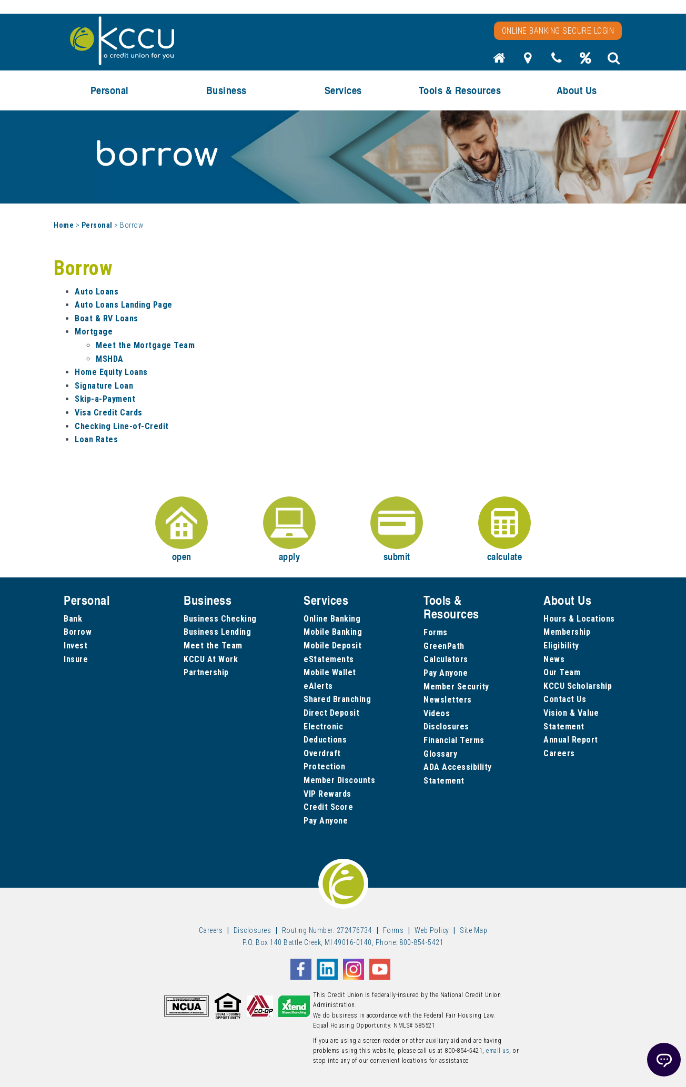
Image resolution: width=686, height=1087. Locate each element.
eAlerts (318, 686)
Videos (436, 713)
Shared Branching (337, 699)
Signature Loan (104, 386)
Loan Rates (96, 439)
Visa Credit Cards (109, 413)
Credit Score (328, 807)
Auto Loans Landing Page (124, 305)
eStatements (329, 659)
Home (64, 225)
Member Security (456, 687)
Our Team (561, 672)
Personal (109, 90)
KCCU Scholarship (577, 686)
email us (497, 1050)
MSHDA (110, 359)
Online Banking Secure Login (558, 31)
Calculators (445, 659)
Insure (76, 659)
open (181, 529)
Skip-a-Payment (105, 399)
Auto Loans (96, 292)
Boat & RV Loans (106, 318)
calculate (504, 529)
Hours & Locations (579, 619)
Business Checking (220, 619)
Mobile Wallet (330, 672)
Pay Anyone (326, 821)
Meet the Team (213, 646)
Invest (75, 646)
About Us (577, 90)
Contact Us (564, 699)
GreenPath (444, 646)
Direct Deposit (331, 713)
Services (343, 90)
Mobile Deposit (332, 646)
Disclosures (446, 727)
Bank (73, 619)
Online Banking (332, 619)
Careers (559, 753)
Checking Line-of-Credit (122, 426)
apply (289, 529)
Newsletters (447, 700)
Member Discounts (339, 780)
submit (396, 529)
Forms (435, 632)
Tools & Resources (460, 90)
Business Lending (217, 632)
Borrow (78, 632)
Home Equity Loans (111, 372)
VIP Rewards (327, 794)
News (553, 659)
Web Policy (432, 930)
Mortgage (94, 332)
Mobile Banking (333, 632)
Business (226, 90)
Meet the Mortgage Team (145, 345)
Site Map (473, 930)
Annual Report (570, 740)
